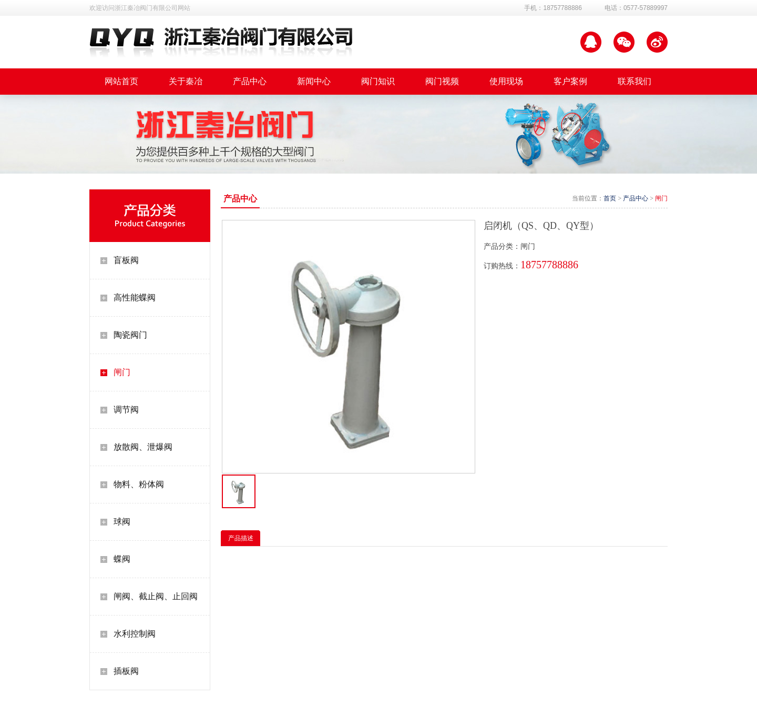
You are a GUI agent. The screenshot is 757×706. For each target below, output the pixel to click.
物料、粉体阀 (139, 484)
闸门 (122, 372)
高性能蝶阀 (135, 297)
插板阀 (126, 671)
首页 (609, 198)
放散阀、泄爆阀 (143, 446)
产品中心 (635, 198)
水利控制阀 (135, 633)
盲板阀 (126, 260)
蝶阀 (122, 558)
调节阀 (126, 409)
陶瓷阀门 (130, 334)
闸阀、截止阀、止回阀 (156, 596)
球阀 (122, 521)
